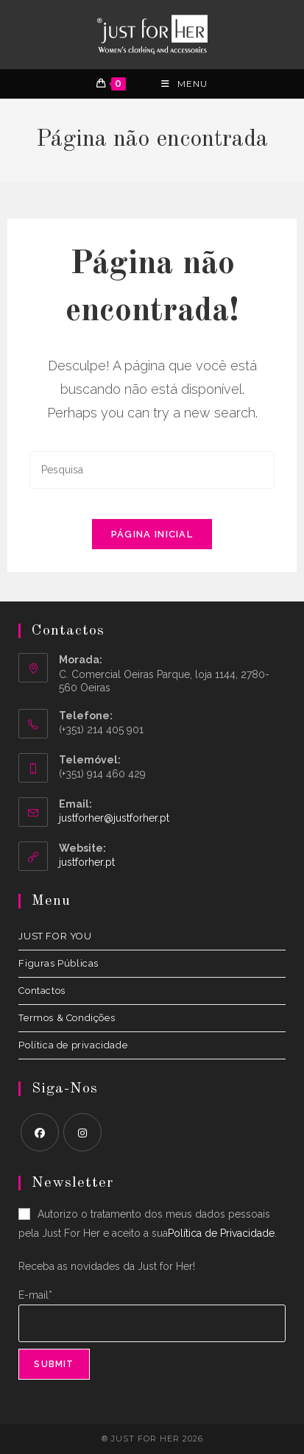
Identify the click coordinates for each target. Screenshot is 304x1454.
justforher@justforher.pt (114, 818)
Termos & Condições (66, 1017)
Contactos (41, 990)
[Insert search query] (151, 470)
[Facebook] (40, 1132)
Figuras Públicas (58, 963)
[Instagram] (82, 1132)
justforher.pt (87, 862)
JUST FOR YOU (54, 936)
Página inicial (152, 534)
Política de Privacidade (221, 1233)
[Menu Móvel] (184, 84)
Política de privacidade (72, 1045)
